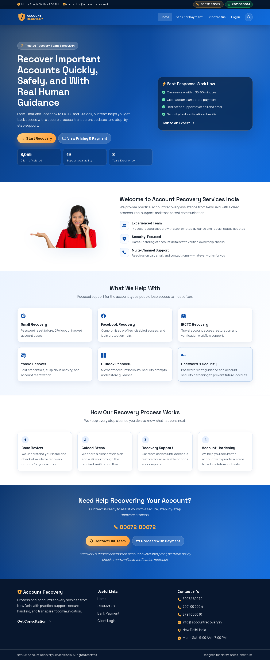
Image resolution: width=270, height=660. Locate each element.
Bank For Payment (189, 17)
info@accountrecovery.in (202, 622)
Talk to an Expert (178, 123)
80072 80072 (208, 4)
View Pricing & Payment (84, 138)
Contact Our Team (108, 544)
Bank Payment (108, 613)
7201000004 (239, 4)
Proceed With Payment (158, 544)
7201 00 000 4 (193, 606)
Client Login (106, 620)
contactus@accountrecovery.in (86, 4)
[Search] (249, 17)
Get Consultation (34, 621)
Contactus (217, 17)
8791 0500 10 (192, 614)
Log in (235, 17)
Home (165, 17)
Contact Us (106, 606)
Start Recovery (36, 138)
